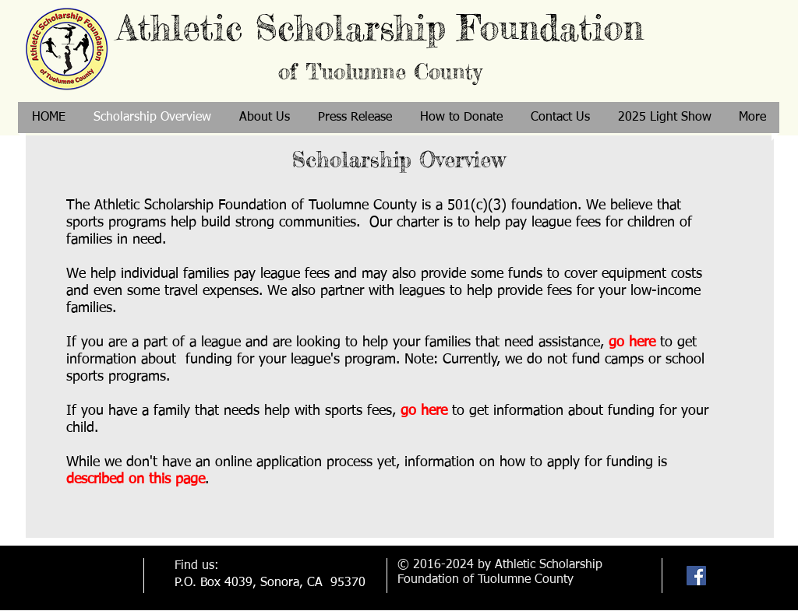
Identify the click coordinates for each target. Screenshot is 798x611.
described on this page (135, 479)
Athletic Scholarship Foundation (380, 45)
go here (632, 342)
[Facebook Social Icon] (696, 575)
